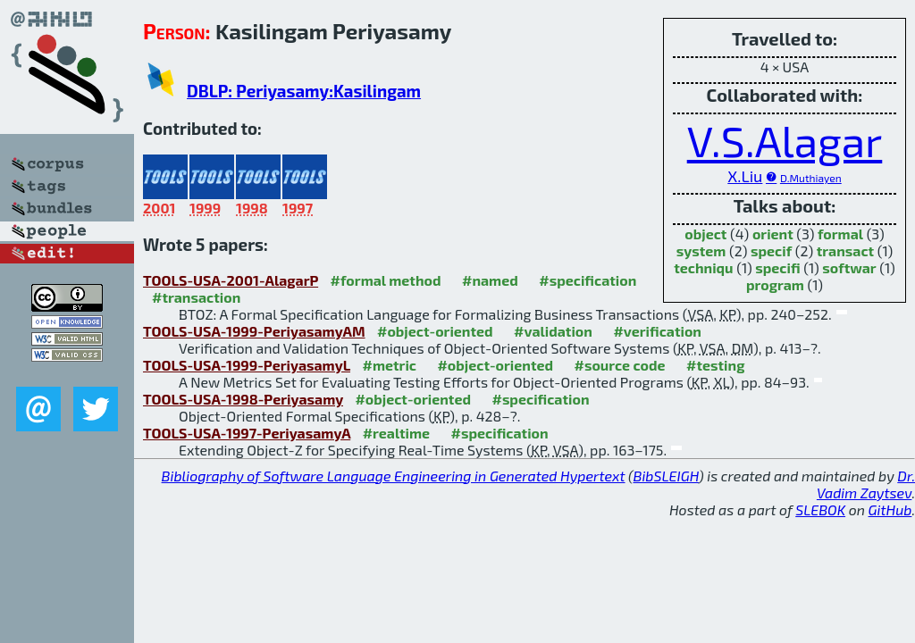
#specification (587, 279)
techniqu (703, 267)
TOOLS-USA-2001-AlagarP (230, 279)
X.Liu (744, 176)
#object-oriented (435, 330)
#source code (619, 364)
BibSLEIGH (666, 475)
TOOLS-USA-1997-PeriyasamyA (246, 432)
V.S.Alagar (785, 140)
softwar (849, 267)
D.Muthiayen (811, 177)
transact (845, 250)
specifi (777, 267)
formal (840, 233)
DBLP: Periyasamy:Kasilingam (304, 90)
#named (490, 279)
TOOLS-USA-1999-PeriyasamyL (246, 364)
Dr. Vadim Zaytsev (866, 484)
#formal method (386, 279)
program (775, 284)
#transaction (196, 296)
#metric (389, 364)
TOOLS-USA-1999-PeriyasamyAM (254, 330)
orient (772, 233)
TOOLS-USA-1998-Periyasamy (243, 398)
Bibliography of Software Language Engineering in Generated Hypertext (393, 475)
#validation (553, 330)
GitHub (890, 509)
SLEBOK (820, 509)
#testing (715, 364)
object (705, 233)
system (701, 250)
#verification (657, 330)
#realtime (396, 432)
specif (771, 250)
